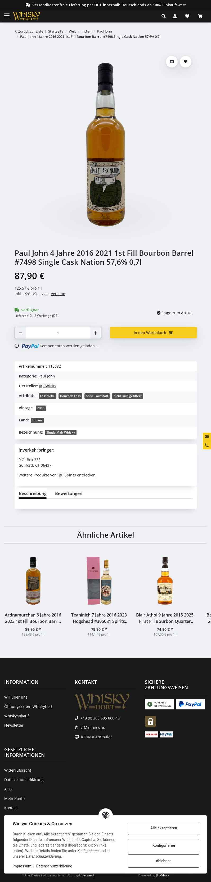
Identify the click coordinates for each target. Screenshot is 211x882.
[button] (165, 16)
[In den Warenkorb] (19, 51)
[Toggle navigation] (7, 13)
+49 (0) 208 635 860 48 (100, 718)
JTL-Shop (162, 875)
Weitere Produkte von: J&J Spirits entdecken (57, 475)
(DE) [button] (55, 315)
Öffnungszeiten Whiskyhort (28, 706)
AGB (8, 788)
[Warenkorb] (200, 16)
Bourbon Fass (70, 396)
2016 (40, 408)
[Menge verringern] (20, 333)
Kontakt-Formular (96, 736)
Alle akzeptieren (163, 828)
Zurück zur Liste (30, 31)
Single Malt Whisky (60, 432)
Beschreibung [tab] (33, 493)
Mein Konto (14, 798)
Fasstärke (47, 396)
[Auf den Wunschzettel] (185, 62)
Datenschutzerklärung (55, 866)
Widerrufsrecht (17, 770)
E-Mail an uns (92, 727)
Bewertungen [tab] (68, 493)
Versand (58, 293)
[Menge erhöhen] (95, 333)
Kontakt (11, 807)
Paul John (46, 376)
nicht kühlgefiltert (128, 396)
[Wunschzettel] (187, 16)
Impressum (22, 866)
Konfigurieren (163, 845)
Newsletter (14, 725)
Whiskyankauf (16, 715)
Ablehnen (163, 861)
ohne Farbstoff (97, 396)
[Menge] (58, 333)
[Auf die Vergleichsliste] (172, 62)
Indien (37, 420)
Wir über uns (16, 697)
